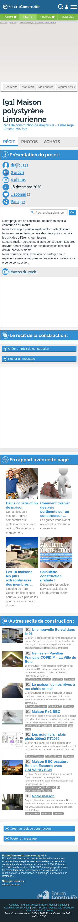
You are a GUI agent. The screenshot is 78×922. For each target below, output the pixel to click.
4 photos (18, 180)
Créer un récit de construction (26, 349)
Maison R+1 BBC (46, 712)
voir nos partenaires (11, 884)
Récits (27, 16)
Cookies (48, 910)
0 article (17, 172)
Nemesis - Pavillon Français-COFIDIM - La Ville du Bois (50, 657)
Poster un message (19, 359)
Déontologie (55, 907)
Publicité (69, 907)
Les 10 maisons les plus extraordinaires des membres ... (19, 578)
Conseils (67, 16)
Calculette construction (16, 907)
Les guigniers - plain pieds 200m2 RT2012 (45, 737)
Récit (9, 141)
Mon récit (28, 87)
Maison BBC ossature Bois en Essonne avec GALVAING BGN (46, 766)
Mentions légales (58, 904)
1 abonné (18, 194)
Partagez (18, 201)
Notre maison (43, 796)
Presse (43, 907)
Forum (8, 16)
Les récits (11, 87)
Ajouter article (67, 87)
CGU (34, 907)
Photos (46, 16)
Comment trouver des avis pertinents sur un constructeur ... (55, 509)
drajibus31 (19, 165)
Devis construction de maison (22, 505)
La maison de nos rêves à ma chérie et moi (50, 687)
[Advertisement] (39, 407)
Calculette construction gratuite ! (51, 576)
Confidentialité (34, 910)
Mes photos (45, 87)
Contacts (14, 904)
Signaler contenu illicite (34, 904)
